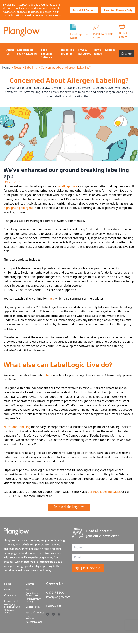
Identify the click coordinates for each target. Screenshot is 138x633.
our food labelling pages (104, 492)
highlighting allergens (18, 208)
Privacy (29, 601)
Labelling (31, 67)
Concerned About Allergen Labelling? (66, 67)
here (51, 298)
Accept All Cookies (84, 10)
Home (6, 67)
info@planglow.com (58, 597)
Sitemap (30, 583)
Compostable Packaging (11, 602)
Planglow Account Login (103, 31)
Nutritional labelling (17, 427)
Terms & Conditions (32, 591)
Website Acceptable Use (34, 620)
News (17, 67)
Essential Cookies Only (118, 10)
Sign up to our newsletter (87, 568)
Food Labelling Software (12, 608)
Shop (126, 53)
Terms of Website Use (35, 614)
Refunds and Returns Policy (33, 597)
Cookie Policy (53, 15)
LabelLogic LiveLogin (79, 31)
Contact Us (10, 595)
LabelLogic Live (67, 186)
